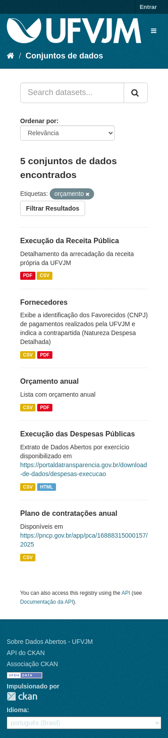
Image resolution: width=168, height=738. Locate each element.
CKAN (22, 696)
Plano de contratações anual (68, 513)
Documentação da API (46, 602)
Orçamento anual (49, 381)
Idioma (17, 709)
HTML (46, 486)
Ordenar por (38, 120)
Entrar (148, 7)
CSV (45, 275)
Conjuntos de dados (64, 55)
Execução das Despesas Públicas (77, 434)
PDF (27, 275)
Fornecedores (44, 302)
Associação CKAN (32, 664)
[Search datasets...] (72, 93)
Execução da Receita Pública (69, 241)
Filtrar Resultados (52, 208)
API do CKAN (26, 652)
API (125, 593)
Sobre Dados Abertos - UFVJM (50, 641)
